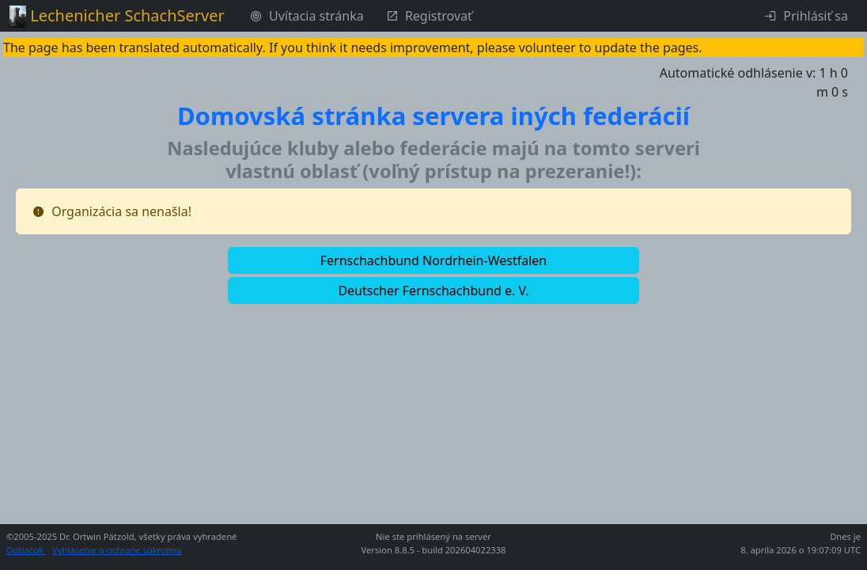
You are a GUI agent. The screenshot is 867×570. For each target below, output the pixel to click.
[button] (433, 260)
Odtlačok (26, 550)
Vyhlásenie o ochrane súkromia (117, 550)
